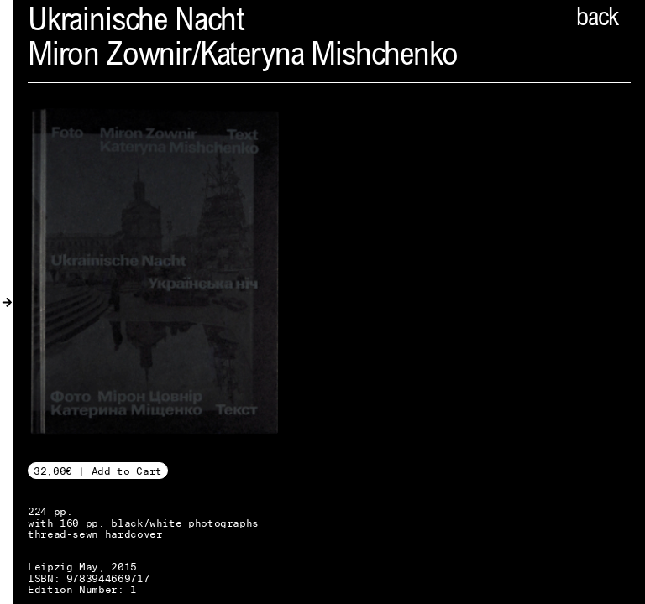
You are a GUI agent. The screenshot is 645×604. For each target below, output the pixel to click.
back (597, 19)
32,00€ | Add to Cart (98, 471)
